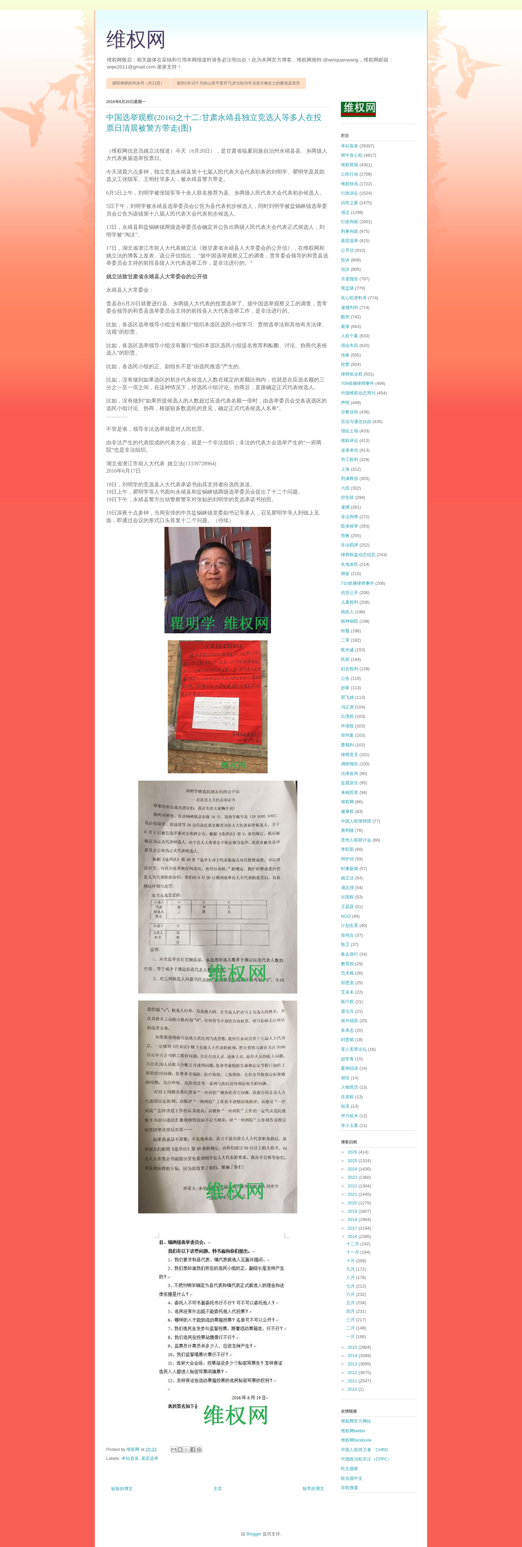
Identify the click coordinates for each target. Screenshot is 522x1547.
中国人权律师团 (356, 821)
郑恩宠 (347, 982)
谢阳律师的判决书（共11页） (138, 83)
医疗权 (347, 1001)
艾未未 (347, 992)
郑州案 (347, 735)
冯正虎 (347, 706)
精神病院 (349, 621)
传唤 (345, 355)
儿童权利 (349, 602)
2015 (353, 1347)
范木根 (347, 973)
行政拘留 (349, 221)
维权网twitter (353, 1430)
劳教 (345, 535)
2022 (353, 1185)
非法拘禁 (349, 516)
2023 (353, 1177)
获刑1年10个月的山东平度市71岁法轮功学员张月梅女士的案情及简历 (238, 83)
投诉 (345, 259)
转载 (345, 630)
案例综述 (349, 1068)
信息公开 (349, 592)
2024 (353, 1168)
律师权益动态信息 (358, 554)
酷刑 (345, 316)
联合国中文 (352, 1478)
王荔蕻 (347, 906)
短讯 (345, 1106)
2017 (353, 1228)
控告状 (347, 497)
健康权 (347, 811)
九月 (351, 1269)
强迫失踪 (349, 345)
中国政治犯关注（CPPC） (366, 1459)
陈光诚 (347, 649)
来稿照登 (349, 792)
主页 (217, 1488)
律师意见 (349, 754)
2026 (353, 1152)
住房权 (347, 1096)
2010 (353, 1389)
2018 (353, 1219)
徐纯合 (347, 935)
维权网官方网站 (356, 1421)
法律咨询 (349, 773)
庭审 (345, 326)
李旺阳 (347, 849)
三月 (351, 1319)
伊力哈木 (349, 1115)
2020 (353, 1202)
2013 (353, 1363)
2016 (353, 1236)
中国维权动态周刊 (358, 392)
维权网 (136, 40)
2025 (353, 1160)
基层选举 (149, 1458)
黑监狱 (347, 288)
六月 (351, 1294)
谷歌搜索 (349, 1487)
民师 (345, 659)
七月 (351, 1286)
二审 (345, 640)
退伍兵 (347, 1011)
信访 (345, 269)
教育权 (347, 963)
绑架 (345, 573)
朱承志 (347, 1030)
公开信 (347, 250)
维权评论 (349, 440)
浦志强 (347, 887)
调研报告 (349, 763)
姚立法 (347, 877)
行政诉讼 (349, 193)
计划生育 (349, 925)
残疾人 (347, 611)
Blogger (253, 1533)
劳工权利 (349, 459)
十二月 (353, 1243)
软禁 (345, 364)
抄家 (345, 687)
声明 (345, 402)
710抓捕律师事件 (357, 583)
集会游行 (349, 954)
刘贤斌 (347, 1039)
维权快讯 (349, 183)
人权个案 (349, 335)
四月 (351, 1311)
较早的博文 (313, 1488)
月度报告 (349, 278)
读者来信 (349, 450)
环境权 (347, 725)
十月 (351, 1260)
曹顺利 (347, 744)
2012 (353, 1372)
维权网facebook (356, 1440)
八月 (351, 1277)
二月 (351, 1327)
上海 (345, 469)
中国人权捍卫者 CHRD (364, 1449)
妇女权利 (349, 668)
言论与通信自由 (356, 421)
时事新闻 (349, 868)
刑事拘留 (349, 231)
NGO (346, 916)
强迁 (345, 212)
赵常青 (347, 1058)
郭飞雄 (347, 697)
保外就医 (349, 1020)
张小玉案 (349, 1125)
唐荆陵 (347, 830)
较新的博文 (122, 1488)
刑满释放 (349, 478)
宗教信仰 (349, 411)
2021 (353, 1194)
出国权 (347, 896)
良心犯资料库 (354, 297)
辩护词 (347, 858)
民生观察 (349, 1468)
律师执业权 (352, 374)
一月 (351, 1336)
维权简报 (349, 164)
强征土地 (349, 430)
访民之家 (349, 202)
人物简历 (349, 1087)
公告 (345, 678)
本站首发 (130, 1458)
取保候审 (349, 526)
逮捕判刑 (349, 307)
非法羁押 (349, 544)
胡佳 (345, 1077)
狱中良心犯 (352, 155)
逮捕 (345, 507)
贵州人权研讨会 (356, 840)
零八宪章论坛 (354, 1049)
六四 (345, 488)
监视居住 (349, 782)
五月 (351, 1302)
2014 (353, 1355)
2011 (353, 1380)
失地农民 (349, 564)
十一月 (353, 1252)
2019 (353, 1211)
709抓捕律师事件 (357, 383)
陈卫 (345, 944)
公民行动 (349, 174)
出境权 (347, 716)
